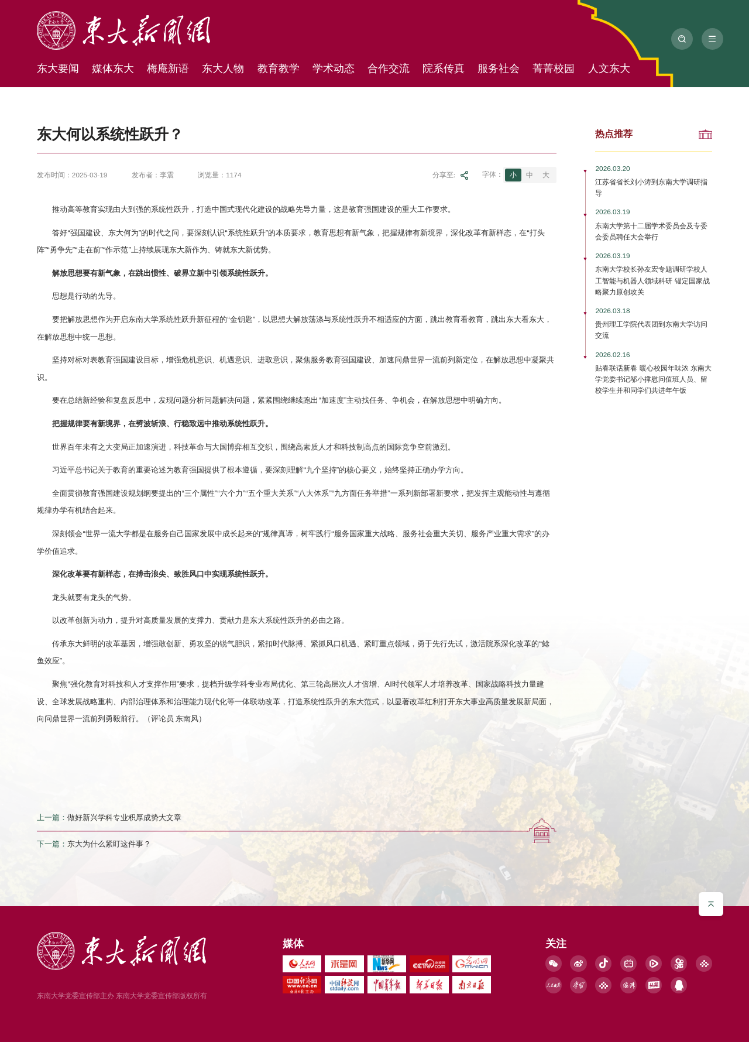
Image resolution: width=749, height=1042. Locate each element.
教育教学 (278, 68)
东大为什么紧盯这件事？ (109, 844)
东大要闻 (58, 68)
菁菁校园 (553, 68)
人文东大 (609, 68)
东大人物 (223, 68)
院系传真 (443, 68)
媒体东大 (113, 68)
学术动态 (333, 68)
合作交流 (388, 68)
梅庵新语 (168, 68)
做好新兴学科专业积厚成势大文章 (124, 817)
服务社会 (498, 68)
